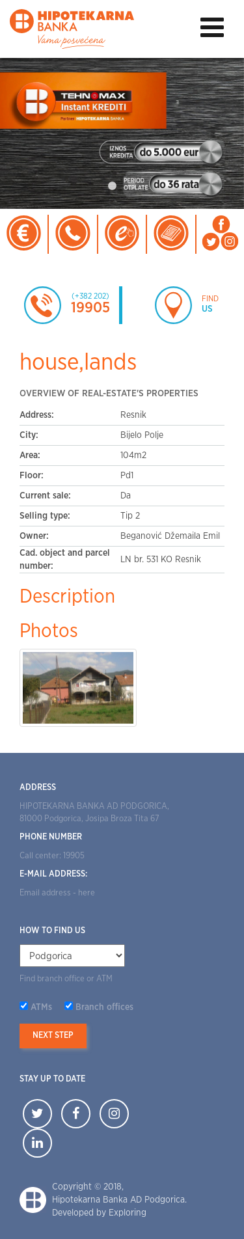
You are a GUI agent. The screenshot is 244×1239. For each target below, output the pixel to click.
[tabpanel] (122, 134)
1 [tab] (112, 186)
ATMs (41, 1007)
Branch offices (104, 1007)
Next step (53, 1035)
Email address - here (57, 893)
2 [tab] (132, 186)
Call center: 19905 (52, 856)
